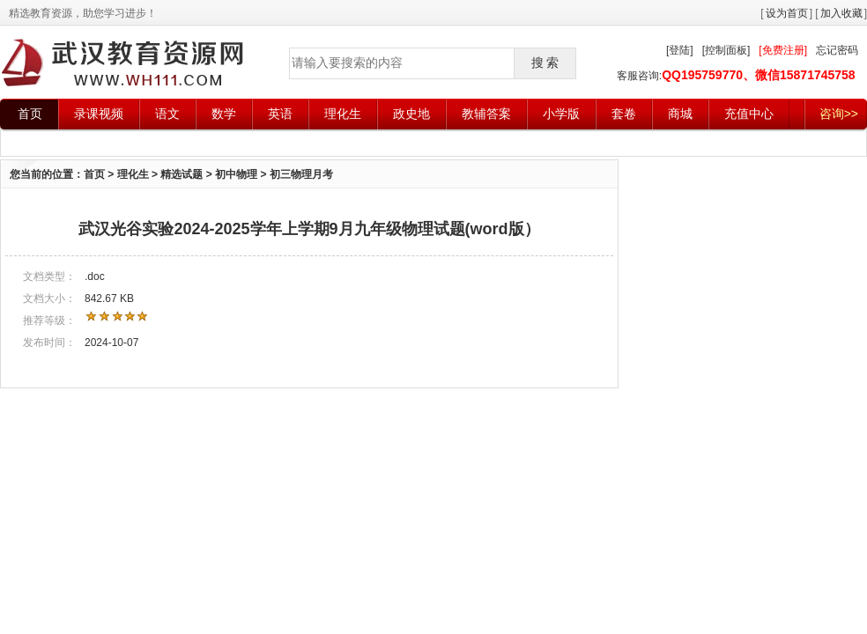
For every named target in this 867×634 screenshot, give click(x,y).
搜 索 (545, 62)
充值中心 (749, 114)
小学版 (561, 114)
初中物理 (236, 174)
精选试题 (181, 174)
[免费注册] (783, 50)
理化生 (342, 114)
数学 (223, 114)
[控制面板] (726, 50)
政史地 (411, 114)
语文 (167, 114)
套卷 (623, 114)
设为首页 (787, 13)
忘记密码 (837, 50)
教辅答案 (486, 114)
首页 (30, 114)
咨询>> (838, 114)
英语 (280, 114)
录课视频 (98, 114)
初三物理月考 (301, 174)
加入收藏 (841, 13)
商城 (680, 114)
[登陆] (679, 50)
